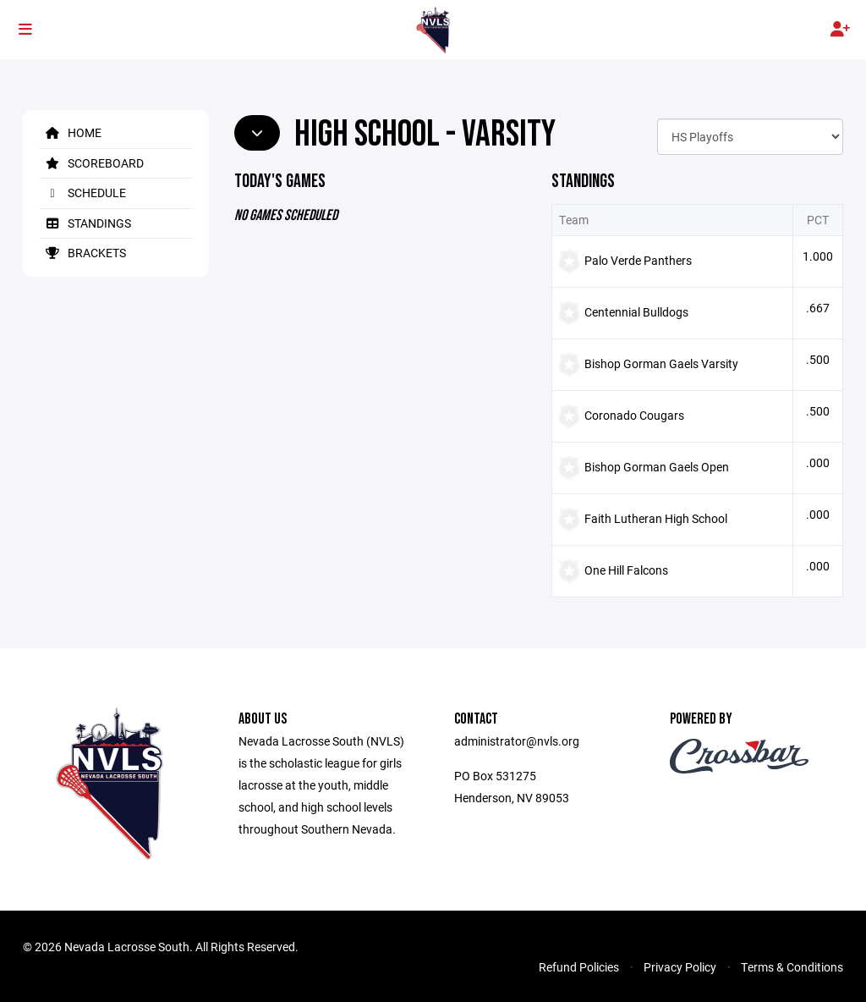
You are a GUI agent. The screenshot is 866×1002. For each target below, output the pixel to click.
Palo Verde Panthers (638, 260)
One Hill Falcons (626, 570)
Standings (85, 223)
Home (70, 132)
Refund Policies (579, 967)
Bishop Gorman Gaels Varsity (661, 363)
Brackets (83, 253)
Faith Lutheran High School (655, 518)
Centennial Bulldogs (636, 312)
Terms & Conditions (792, 967)
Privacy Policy (680, 967)
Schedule (83, 192)
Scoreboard (92, 163)
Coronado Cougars (634, 415)
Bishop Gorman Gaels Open (656, 467)
